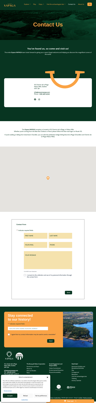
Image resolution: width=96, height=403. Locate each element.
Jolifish (80, 397)
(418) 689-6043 (44, 94)
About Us (81, 4)
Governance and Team (33, 366)
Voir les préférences (41, 396)
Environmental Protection (56, 370)
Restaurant (75, 374)
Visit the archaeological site (55, 4)
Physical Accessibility (55, 372)
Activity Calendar (76, 380)
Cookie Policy (24, 399)
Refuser (25, 396)
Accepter (10, 396)
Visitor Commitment (55, 368)
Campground (75, 372)
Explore (26, 4)
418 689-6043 (11, 372)
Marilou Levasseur (87, 397)
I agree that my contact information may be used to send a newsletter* (33, 334)
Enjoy (41, 4)
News (28, 373)
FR (89, 4)
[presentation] (38, 285)
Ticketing (74, 378)
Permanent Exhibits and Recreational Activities (78, 367)
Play (34, 4)
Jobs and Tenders (31, 370)
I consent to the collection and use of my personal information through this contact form (49, 276)
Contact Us (71, 4)
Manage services (8, 390)
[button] (47, 377)
